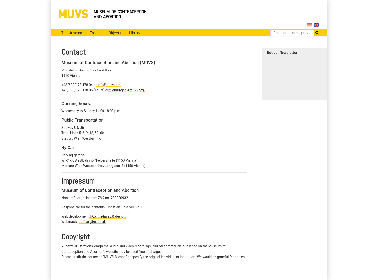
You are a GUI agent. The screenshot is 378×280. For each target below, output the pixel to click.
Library (134, 33)
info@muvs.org (108, 85)
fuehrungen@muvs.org (126, 90)
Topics (95, 33)
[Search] (292, 33)
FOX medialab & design (107, 216)
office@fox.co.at (92, 222)
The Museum (71, 33)
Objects (115, 33)
